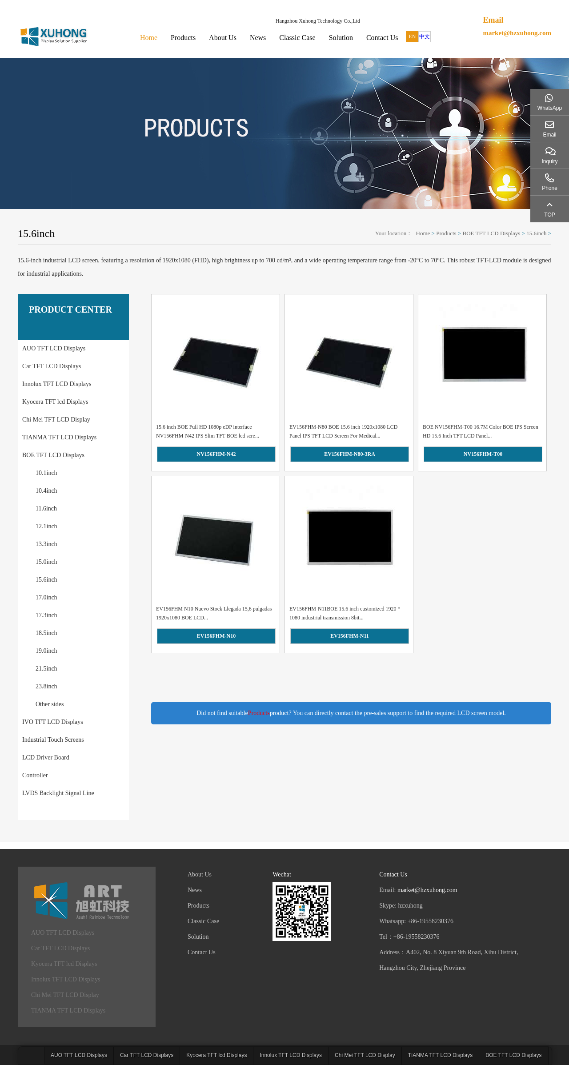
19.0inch (46, 650)
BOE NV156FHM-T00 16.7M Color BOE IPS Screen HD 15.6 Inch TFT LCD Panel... (480, 431)
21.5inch (46, 668)
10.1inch (46, 473)
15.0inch (46, 562)
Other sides (50, 704)
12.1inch (46, 526)
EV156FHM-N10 (216, 636)
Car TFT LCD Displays (51, 366)
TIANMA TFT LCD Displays (59, 437)
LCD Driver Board (45, 757)
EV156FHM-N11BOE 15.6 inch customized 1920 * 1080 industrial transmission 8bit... (345, 613)
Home (148, 37)
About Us (222, 37)
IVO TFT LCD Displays (52, 722)
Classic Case (297, 37)
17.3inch (46, 615)
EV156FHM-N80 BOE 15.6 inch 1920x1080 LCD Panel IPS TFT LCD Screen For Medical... (343, 431)
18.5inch (46, 633)
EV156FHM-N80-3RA (349, 454)
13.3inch (46, 544)
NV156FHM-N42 (216, 454)
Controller (35, 775)
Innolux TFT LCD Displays (56, 384)
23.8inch (46, 686)
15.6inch (536, 233)
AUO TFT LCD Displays (53, 348)
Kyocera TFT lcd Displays (55, 401)
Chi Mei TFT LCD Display (56, 419)
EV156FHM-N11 (349, 636)
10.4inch (46, 490)
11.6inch (46, 508)
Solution (341, 37)
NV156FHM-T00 (483, 454)
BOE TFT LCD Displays (492, 233)
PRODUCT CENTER (70, 309)
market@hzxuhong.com (517, 32)
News (258, 37)
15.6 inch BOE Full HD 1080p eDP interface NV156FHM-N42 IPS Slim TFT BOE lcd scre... (207, 431)
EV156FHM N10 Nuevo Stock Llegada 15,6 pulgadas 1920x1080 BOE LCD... (214, 613)
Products (183, 37)
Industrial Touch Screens (53, 739)
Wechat (281, 874)
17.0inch (46, 597)
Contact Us (382, 37)
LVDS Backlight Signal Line (58, 793)
